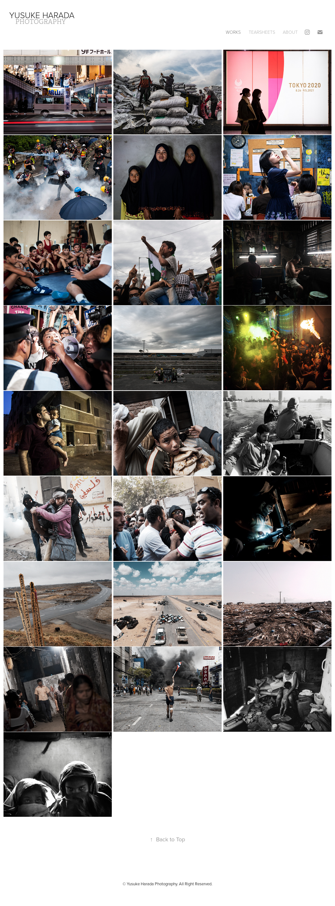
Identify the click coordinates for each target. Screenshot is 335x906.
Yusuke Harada (42, 15)
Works (233, 32)
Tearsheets (262, 32)
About (290, 32)
